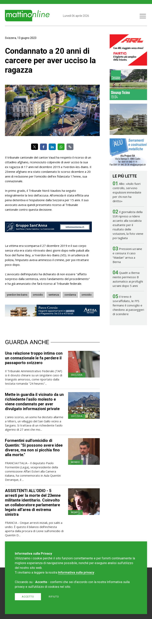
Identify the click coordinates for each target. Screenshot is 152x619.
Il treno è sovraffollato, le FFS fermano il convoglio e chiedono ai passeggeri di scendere (128, 305)
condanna (70, 294)
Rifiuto (54, 596)
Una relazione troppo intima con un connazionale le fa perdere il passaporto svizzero (34, 358)
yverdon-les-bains (17, 294)
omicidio (38, 294)
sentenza (53, 294)
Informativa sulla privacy (76, 572)
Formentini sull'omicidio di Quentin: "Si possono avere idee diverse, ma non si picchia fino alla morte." (34, 447)
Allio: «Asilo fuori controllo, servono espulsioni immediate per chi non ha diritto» (127, 192)
